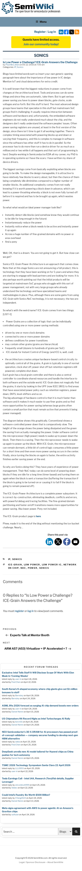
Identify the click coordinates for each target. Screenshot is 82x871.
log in (30, 611)
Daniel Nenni (17, 712)
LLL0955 (19, 768)
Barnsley (19, 695)
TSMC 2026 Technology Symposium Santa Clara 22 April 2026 (36, 765)
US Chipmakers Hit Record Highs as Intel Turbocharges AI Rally (36, 718)
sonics (44, 568)
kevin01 (19, 722)
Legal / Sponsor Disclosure (32, 862)
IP (15, 67)
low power (32, 564)
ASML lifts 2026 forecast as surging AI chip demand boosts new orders (40, 705)
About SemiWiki (55, 862)
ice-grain (15, 564)
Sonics (20, 67)
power (33, 568)
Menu (41, 21)
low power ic (52, 564)
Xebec (14, 788)
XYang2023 (20, 798)
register (19, 611)
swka (17, 742)
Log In (52, 32)
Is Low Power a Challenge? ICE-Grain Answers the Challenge (40, 62)
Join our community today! (41, 44)
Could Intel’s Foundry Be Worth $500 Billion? (26, 794)
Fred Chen (15, 682)
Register (40, 32)
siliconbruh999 (22, 785)
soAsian (15, 814)
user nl (18, 679)
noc (23, 568)
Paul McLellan (12, 64)
